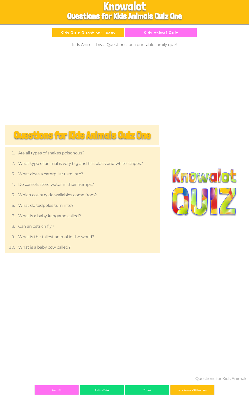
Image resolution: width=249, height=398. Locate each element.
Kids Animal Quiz (161, 32)
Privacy (147, 390)
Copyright (57, 390)
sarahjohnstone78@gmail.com (192, 390)
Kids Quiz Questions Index (88, 32)
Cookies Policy (102, 390)
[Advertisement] (124, 87)
